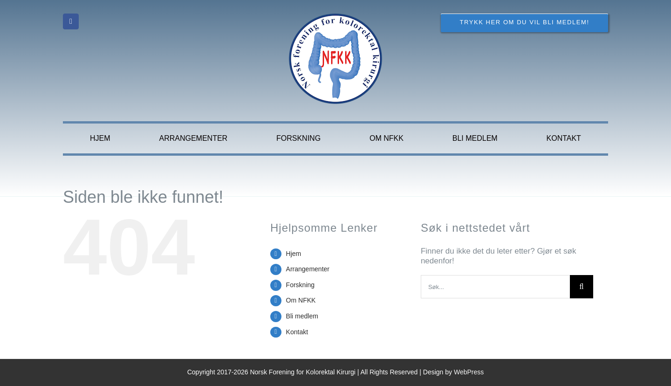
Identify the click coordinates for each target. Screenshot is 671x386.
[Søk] (581, 286)
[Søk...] (495, 286)
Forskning (300, 285)
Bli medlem (302, 316)
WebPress (469, 372)
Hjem (293, 253)
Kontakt (297, 332)
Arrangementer (307, 269)
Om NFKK (301, 300)
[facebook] (71, 21)
